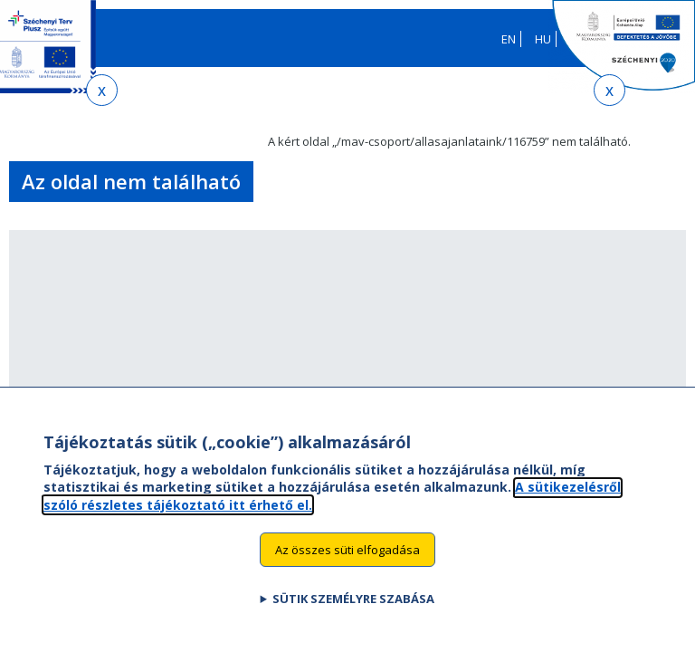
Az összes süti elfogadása (347, 564)
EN (508, 39)
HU (543, 39)
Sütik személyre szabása (353, 614)
